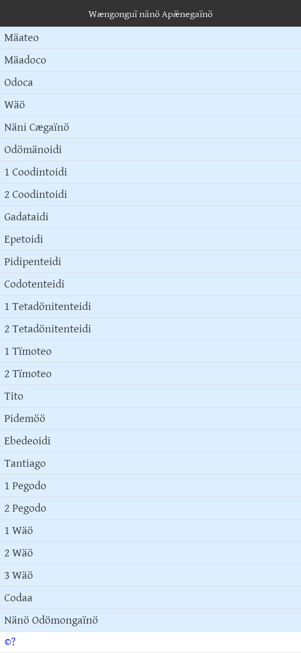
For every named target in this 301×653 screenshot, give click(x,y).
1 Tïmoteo (28, 351)
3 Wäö (18, 575)
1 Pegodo (25, 485)
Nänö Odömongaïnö (51, 620)
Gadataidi (26, 217)
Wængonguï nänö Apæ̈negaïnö (150, 14)
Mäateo (21, 37)
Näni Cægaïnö (36, 127)
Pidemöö (24, 418)
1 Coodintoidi (35, 172)
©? (9, 642)
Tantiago (25, 463)
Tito (13, 396)
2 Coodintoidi (35, 194)
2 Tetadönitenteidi (47, 329)
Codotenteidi (34, 284)
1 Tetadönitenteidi (47, 306)
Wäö (14, 105)
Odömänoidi (33, 149)
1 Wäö (18, 530)
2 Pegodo (25, 508)
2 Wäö (18, 553)
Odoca (18, 82)
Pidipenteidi (32, 261)
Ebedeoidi (27, 441)
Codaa (18, 597)
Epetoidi (23, 239)
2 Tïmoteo (28, 373)
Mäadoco (25, 60)
